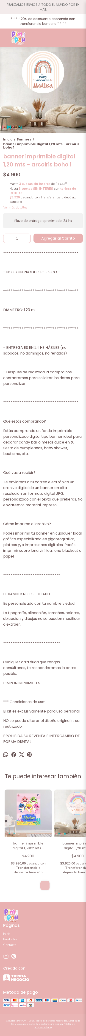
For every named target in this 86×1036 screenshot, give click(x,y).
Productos (10, 939)
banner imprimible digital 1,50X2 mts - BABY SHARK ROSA (28, 846)
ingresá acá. (57, 1024)
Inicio (7, 934)
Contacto (9, 945)
